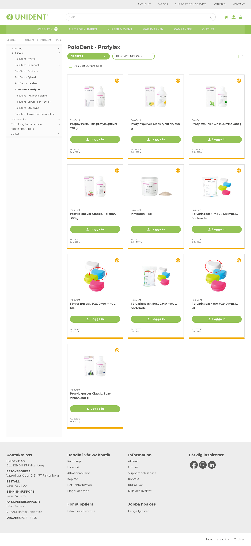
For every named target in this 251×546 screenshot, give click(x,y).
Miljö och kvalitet (140, 491)
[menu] (34, 91)
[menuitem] (34, 48)
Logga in (97, 139)
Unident (11, 40)
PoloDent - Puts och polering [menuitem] (31, 95)
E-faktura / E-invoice (81, 511)
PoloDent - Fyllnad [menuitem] (25, 77)
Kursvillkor (135, 485)
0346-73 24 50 (16, 495)
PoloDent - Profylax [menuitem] (27, 89)
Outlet (208, 29)
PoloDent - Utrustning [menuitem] (27, 108)
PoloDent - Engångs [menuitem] (26, 71)
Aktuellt (144, 4)
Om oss (163, 4)
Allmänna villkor (78, 473)
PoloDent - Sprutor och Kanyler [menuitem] (32, 102)
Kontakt (239, 4)
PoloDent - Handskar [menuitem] (26, 83)
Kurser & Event (120, 29)
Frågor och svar (78, 491)
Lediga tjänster (138, 511)
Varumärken (153, 29)
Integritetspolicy (217, 539)
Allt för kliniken (83, 29)
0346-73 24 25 (16, 506)
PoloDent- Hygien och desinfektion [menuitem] (35, 114)
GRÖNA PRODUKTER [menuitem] (22, 129)
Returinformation (79, 485)
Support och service (190, 4)
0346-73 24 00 (16, 485)
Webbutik (47, 29)
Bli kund (73, 467)
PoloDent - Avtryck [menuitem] (25, 59)
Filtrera (77, 56)
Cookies (239, 539)
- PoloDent (28, 40)
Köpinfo (219, 4)
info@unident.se (30, 512)
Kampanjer (183, 29)
